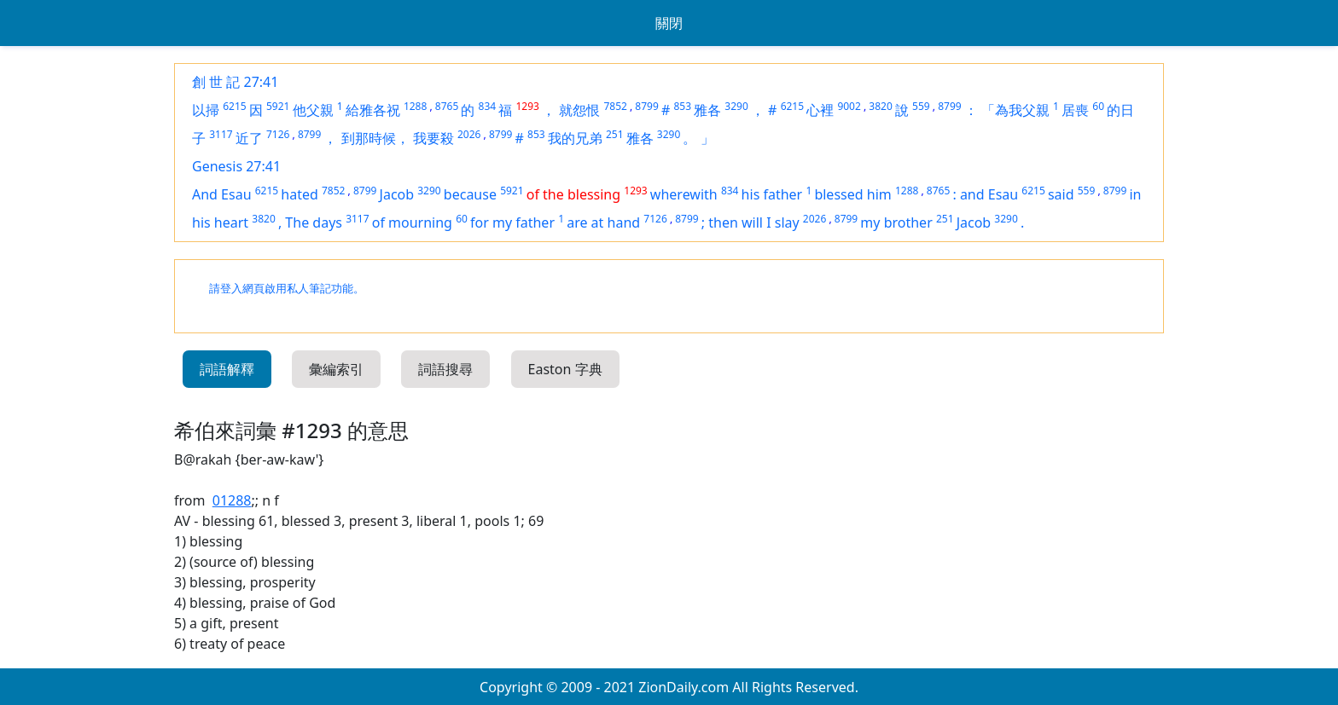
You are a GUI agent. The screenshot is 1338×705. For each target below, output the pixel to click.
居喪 (1075, 110)
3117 (220, 134)
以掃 (205, 110)
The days (313, 222)
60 (1098, 106)
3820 (880, 106)
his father (772, 194)
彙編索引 (336, 369)
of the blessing (573, 194)
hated (299, 194)
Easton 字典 (565, 369)
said (1061, 194)
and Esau (989, 194)
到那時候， (375, 138)
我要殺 (433, 138)
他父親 (313, 110)
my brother (896, 222)
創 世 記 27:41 (235, 81)
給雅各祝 (373, 110)
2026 (468, 134)
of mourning (412, 222)
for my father (512, 222)
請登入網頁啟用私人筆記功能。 (286, 288)
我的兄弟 (575, 138)
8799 (646, 106)
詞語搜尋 (445, 369)
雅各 (707, 110)
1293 (526, 106)
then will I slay (753, 222)
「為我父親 (1015, 110)
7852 (614, 106)
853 (682, 106)
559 (921, 106)
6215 (234, 106)
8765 (446, 106)
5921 (277, 106)
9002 (848, 106)
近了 (249, 138)
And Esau (222, 194)
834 (488, 106)
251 (615, 134)
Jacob (397, 194)
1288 (415, 106)
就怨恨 (579, 110)
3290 (736, 106)
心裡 (820, 110)
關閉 (669, 23)
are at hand (603, 222)
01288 (232, 500)
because (470, 194)
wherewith (684, 194)
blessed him (852, 194)
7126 (277, 134)
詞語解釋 (227, 369)
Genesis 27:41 (236, 166)
